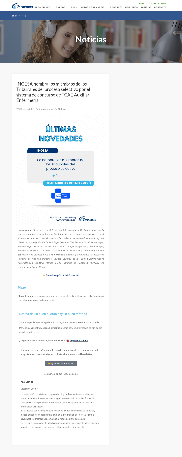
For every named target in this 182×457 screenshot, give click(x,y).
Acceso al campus (158, 3)
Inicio (15, 15)
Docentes (116, 7)
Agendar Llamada (79, 340)
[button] (22, 382)
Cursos (62, 7)
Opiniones (131, 7)
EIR (74, 7)
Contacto (160, 7)
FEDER (141, 3)
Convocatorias (46, 108)
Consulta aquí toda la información (62, 275)
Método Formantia (94, 7)
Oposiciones (44, 7)
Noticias (146, 7)
